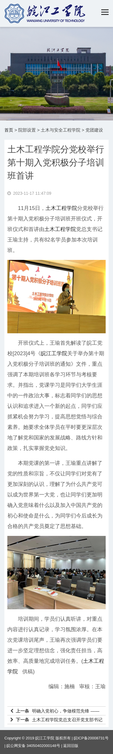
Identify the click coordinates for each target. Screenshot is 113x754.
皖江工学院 (54, 353)
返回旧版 (70, 745)
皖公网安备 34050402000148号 (33, 745)
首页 (8, 129)
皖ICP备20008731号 (91, 738)
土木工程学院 (61, 208)
